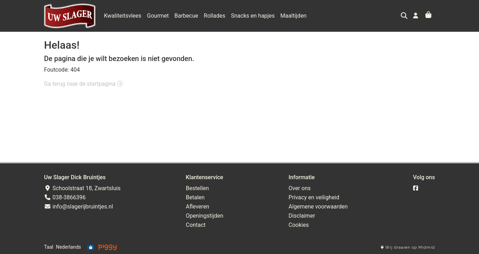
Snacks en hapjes (253, 15)
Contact (196, 225)
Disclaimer (301, 215)
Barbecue (186, 15)
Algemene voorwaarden (318, 206)
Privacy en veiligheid (313, 197)
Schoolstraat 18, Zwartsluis (82, 188)
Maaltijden (293, 15)
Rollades (214, 15)
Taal (48, 247)
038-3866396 (65, 197)
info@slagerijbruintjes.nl (78, 206)
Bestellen (197, 188)
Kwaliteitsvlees (122, 15)
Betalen (195, 197)
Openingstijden (205, 215)
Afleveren (198, 206)
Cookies (298, 225)
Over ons (299, 188)
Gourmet (158, 15)
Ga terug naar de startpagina (83, 83)
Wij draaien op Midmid (408, 247)
